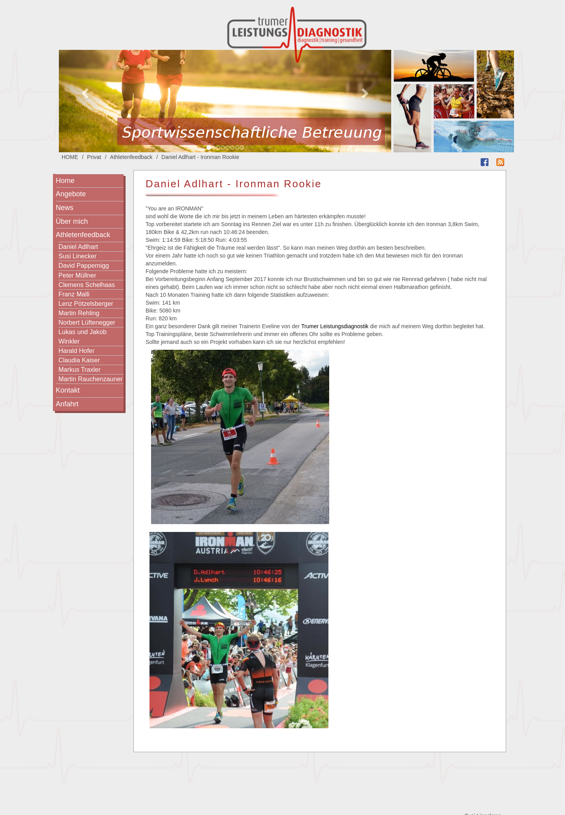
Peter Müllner (77, 275)
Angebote (71, 194)
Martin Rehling (78, 312)
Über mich (72, 221)
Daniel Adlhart (78, 246)
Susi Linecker (77, 255)
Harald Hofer (76, 350)
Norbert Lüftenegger (86, 322)
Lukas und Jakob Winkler (82, 336)
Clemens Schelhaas (86, 284)
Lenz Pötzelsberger (85, 303)
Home (65, 181)
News (64, 208)
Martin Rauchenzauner (90, 378)
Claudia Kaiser (79, 360)
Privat (94, 157)
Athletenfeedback (131, 157)
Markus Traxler (79, 369)
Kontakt (68, 390)
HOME (70, 157)
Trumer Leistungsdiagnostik (334, 326)
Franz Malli (73, 294)
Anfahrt (67, 404)
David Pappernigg (83, 265)
